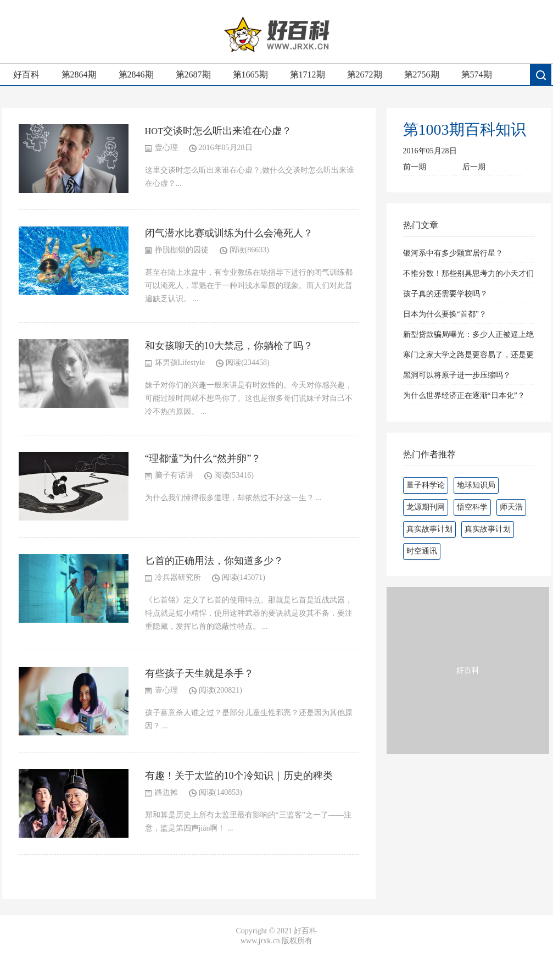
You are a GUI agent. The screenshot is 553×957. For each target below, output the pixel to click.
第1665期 (250, 74)
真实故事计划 (429, 529)
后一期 (473, 167)
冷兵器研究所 (178, 577)
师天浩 (511, 507)
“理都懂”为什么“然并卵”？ (203, 458)
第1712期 (307, 74)
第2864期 (79, 74)
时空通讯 (421, 551)
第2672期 (364, 74)
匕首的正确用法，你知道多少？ (214, 560)
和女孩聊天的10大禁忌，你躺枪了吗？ (229, 345)
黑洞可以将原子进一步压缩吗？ (457, 375)
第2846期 (136, 74)
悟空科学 (472, 507)
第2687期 (193, 74)
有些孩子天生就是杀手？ (199, 673)
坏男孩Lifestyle (180, 362)
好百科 (26, 74)
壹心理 (166, 147)
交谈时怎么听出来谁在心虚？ (227, 130)
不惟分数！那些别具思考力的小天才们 (468, 273)
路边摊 (166, 792)
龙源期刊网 (425, 507)
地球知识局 (476, 485)
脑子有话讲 (174, 475)
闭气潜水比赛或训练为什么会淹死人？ (229, 233)
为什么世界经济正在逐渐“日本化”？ (464, 395)
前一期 (414, 167)
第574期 (476, 74)
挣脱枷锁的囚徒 (182, 250)
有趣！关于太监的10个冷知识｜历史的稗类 (239, 775)
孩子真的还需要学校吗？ (445, 294)
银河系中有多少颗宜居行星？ (453, 253)
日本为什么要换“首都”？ (445, 314)
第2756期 (421, 74)
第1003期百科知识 (464, 129)
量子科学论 (425, 485)
